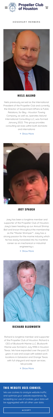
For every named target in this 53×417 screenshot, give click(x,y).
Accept (26, 410)
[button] (4, 7)
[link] (26, 7)
